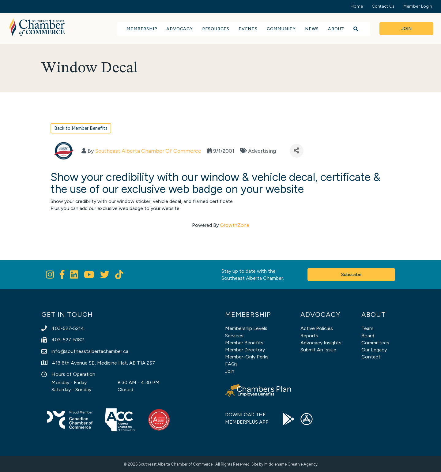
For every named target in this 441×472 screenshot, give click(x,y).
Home (357, 6)
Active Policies (316, 328)
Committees (375, 343)
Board (367, 336)
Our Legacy (374, 350)
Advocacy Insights (320, 343)
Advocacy (179, 29)
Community (281, 29)
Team (367, 328)
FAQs (231, 364)
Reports (309, 336)
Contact (370, 357)
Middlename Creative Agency (291, 464)
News (312, 29)
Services (234, 336)
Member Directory (245, 350)
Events (248, 29)
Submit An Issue (318, 350)
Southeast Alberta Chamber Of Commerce (148, 151)
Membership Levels (246, 328)
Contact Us (383, 6)
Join (229, 371)
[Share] (296, 151)
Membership (141, 29)
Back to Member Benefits (80, 128)
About (336, 29)
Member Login (417, 6)
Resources (215, 29)
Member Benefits (244, 343)
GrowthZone (234, 225)
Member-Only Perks (247, 357)
